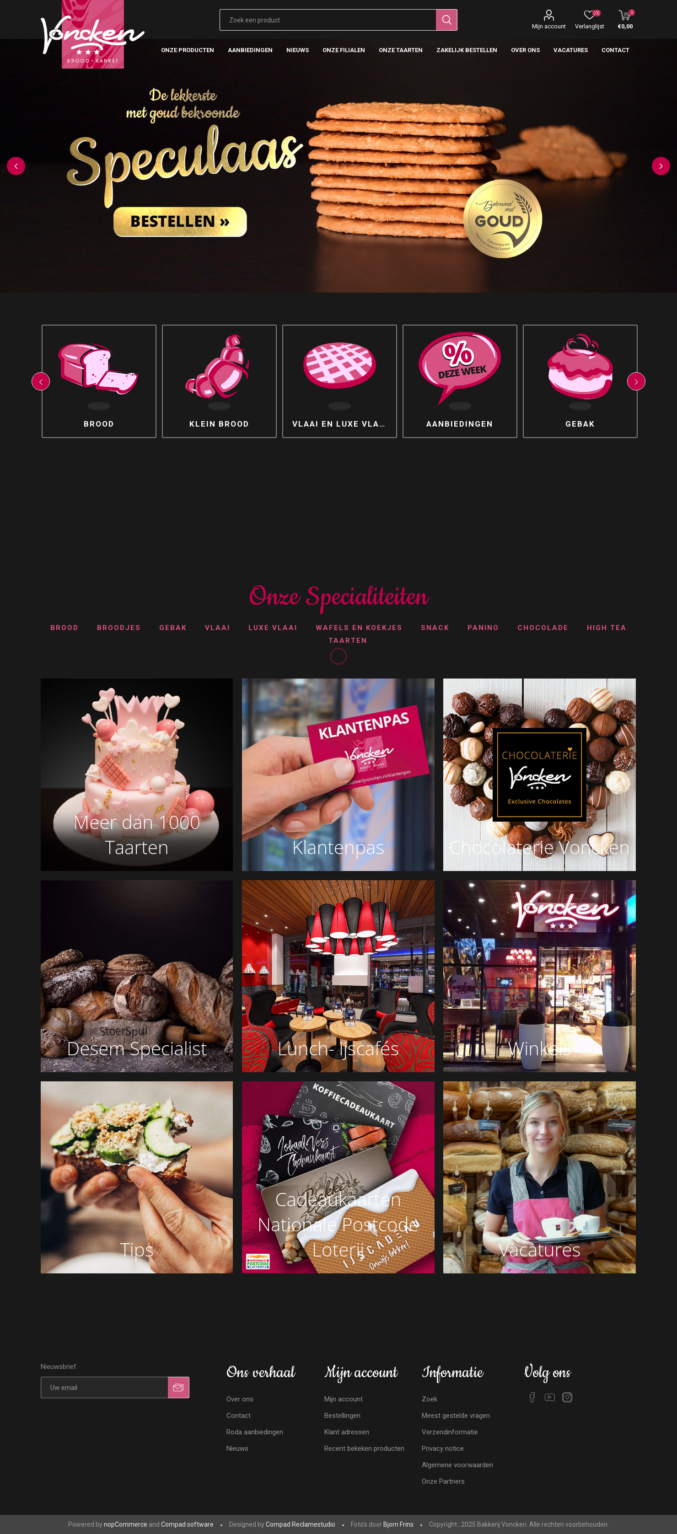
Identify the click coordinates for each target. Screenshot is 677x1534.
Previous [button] (16, 166)
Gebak (580, 423)
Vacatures (540, 1249)
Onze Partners (443, 1481)
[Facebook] (532, 1397)
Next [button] (661, 166)
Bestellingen (342, 1415)
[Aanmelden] (104, 1387)
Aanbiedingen (459, 423)
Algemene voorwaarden (457, 1465)
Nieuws (237, 1448)
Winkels (539, 1048)
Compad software (187, 1524)
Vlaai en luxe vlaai (340, 423)
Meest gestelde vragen (456, 1415)
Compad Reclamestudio (300, 1524)
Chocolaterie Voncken (539, 847)
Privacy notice (443, 1448)
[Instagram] (567, 1397)
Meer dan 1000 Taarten (136, 834)
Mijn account (549, 26)
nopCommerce (125, 1524)
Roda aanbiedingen (254, 1432)
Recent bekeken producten (364, 1448)
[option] (338, 166)
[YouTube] (550, 1397)
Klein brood (219, 423)
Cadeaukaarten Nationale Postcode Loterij (338, 1224)
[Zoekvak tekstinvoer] (328, 20)
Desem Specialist (137, 1048)
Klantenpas (338, 847)
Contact (238, 1415)
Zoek (429, 1399)
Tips (137, 1249)
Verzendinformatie (450, 1432)
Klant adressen (346, 1432)
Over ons (239, 1399)
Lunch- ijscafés (338, 1048)
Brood (99, 423)
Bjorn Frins (398, 1524)
